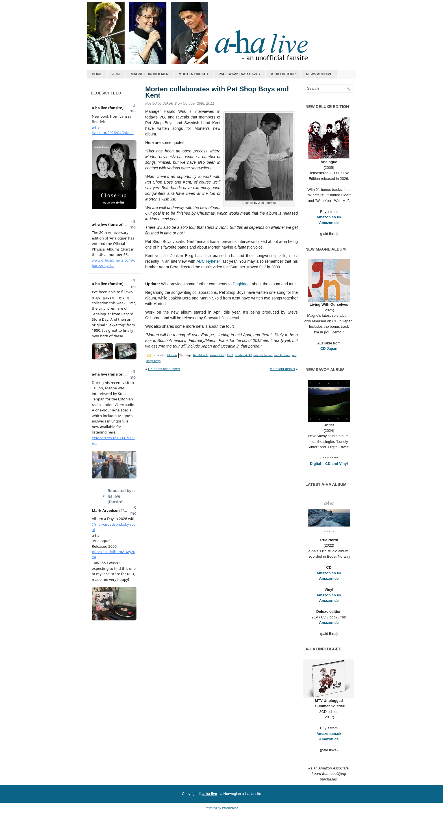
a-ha (116, 74)
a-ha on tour (283, 74)
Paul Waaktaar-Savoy (240, 74)
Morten (172, 355)
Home (97, 74)
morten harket (263, 355)
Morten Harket (193, 74)
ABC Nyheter (208, 261)
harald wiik (200, 355)
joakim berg (218, 355)
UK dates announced (164, 369)
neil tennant (282, 355)
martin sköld (243, 355)
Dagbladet (242, 284)
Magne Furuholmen (149, 74)
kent (230, 355)
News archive (319, 74)
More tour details (282, 369)
